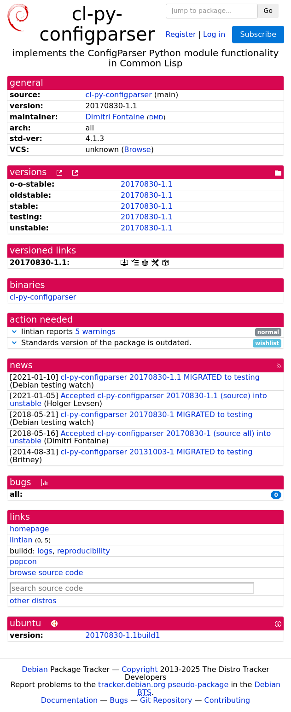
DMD (156, 117)
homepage (29, 528)
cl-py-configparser (118, 94)
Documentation (69, 700)
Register (181, 33)
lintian (21, 539)
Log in (214, 33)
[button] (14, 331)
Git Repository (166, 700)
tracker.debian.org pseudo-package (163, 684)
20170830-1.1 (147, 184)
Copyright (139, 669)
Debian (35, 669)
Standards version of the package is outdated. (145, 343)
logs (44, 551)
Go (268, 10)
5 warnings (95, 331)
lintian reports (145, 332)
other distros (33, 600)
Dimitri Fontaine (114, 116)
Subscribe (258, 34)
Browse (137, 149)
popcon (23, 561)
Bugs (119, 700)
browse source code (46, 572)
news (21, 365)
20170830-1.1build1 (122, 635)
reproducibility (83, 551)
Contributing (227, 700)
